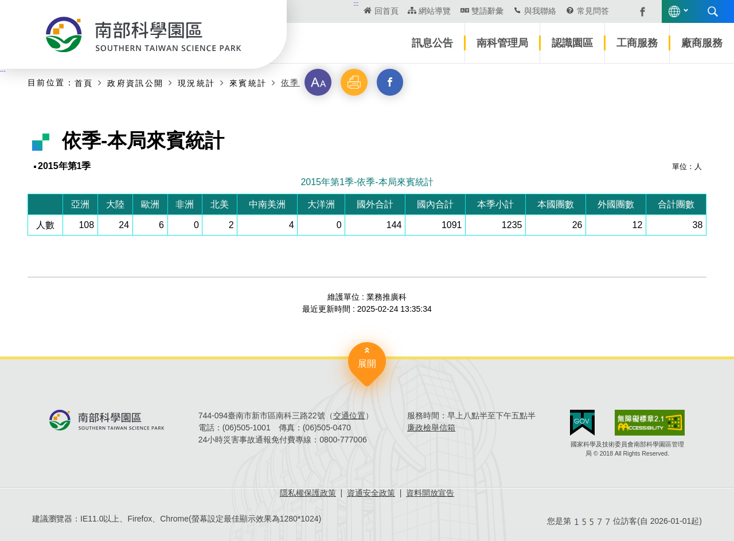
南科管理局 (502, 43)
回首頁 (386, 10)
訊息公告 (432, 43)
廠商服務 (702, 43)
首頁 (84, 83)
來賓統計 (248, 83)
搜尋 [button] (712, 11)
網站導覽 (435, 10)
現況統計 (197, 83)
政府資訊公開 (135, 83)
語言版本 (674, 11)
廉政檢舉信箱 (431, 427)
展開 (367, 363)
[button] (318, 82)
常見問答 (593, 10)
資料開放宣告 (430, 492)
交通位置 (349, 415)
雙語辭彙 (487, 10)
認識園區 (572, 43)
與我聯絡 (540, 10)
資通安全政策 (371, 492)
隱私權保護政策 (308, 492)
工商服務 (637, 43)
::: (356, 3)
